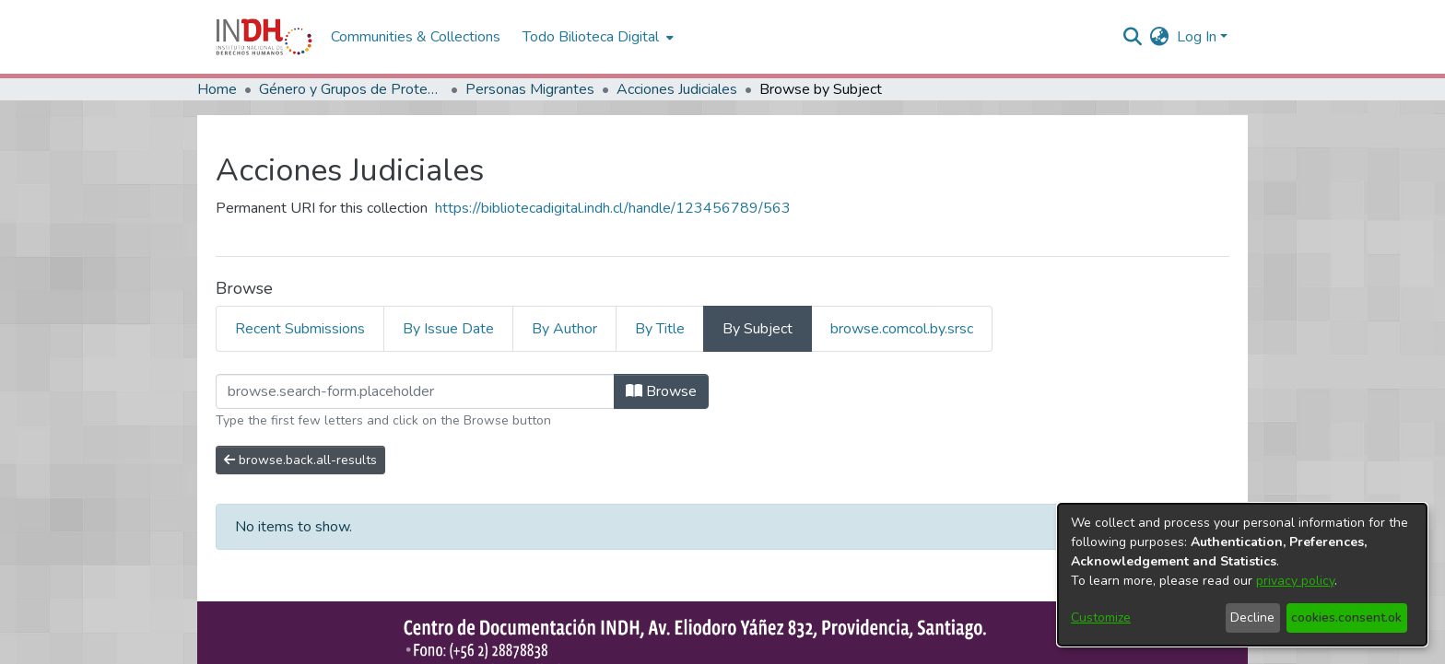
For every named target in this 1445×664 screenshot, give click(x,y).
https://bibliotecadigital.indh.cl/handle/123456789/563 (613, 208)
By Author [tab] (564, 329)
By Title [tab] (660, 329)
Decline (1252, 617)
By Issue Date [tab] (448, 329)
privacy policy (1295, 580)
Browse (661, 391)
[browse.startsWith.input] (415, 391)
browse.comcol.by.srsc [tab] (901, 329)
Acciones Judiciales (677, 89)
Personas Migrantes (529, 89)
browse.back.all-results (300, 460)
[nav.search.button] (1133, 37)
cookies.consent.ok (1346, 617)
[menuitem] (1159, 37)
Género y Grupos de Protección (351, 89)
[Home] (264, 36)
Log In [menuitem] (1196, 37)
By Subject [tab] (757, 329)
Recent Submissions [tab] (300, 329)
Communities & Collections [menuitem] (415, 37)
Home (217, 89)
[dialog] (1242, 575)
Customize (1101, 617)
